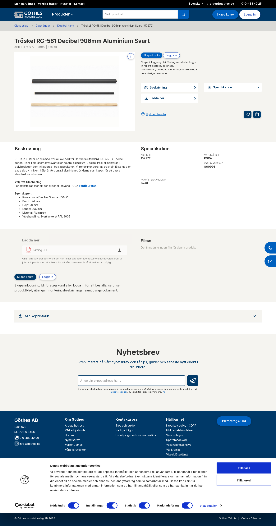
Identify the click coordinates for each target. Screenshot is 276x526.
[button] (62, 14)
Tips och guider (126, 425)
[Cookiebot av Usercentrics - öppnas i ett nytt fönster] (25, 518)
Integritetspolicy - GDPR (181, 425)
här (164, 392)
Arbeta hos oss (74, 425)
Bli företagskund (234, 421)
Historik (69, 435)
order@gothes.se (220, 3)
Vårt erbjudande (75, 430)
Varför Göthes (74, 444)
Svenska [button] (196, 3)
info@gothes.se (27, 444)
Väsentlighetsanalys (178, 444)
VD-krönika (173, 449)
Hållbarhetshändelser (179, 430)
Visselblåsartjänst (177, 454)
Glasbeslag (21, 25)
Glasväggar (43, 25)
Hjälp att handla (156, 114)
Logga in (250, 14)
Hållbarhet (175, 419)
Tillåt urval (244, 493)
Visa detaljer (208, 518)
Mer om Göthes (24, 3)
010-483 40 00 (26, 438)
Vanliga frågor (48, 3)
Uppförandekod (176, 439)
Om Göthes (74, 419)
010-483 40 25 (250, 3)
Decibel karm (65, 25)
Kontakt (79, 3)
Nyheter (65, 3)
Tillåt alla (244, 480)
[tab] (138, 316)
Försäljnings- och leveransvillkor (136, 435)
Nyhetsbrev (72, 439)
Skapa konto (225, 14)
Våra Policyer (174, 435)
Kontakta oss (127, 419)
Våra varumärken (75, 449)
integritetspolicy (118, 392)
